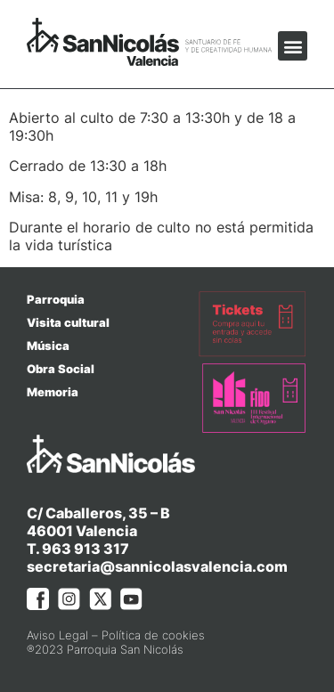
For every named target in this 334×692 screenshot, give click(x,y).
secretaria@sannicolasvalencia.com (157, 566)
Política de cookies (153, 635)
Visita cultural (68, 322)
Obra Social (60, 369)
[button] (292, 46)
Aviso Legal (57, 635)
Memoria (52, 392)
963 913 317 (85, 549)
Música (48, 345)
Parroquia (56, 299)
